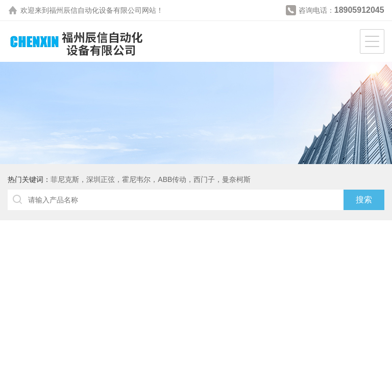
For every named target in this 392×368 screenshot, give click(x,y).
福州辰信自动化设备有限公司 (95, 10)
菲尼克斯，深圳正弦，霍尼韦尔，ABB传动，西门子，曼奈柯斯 (151, 179)
